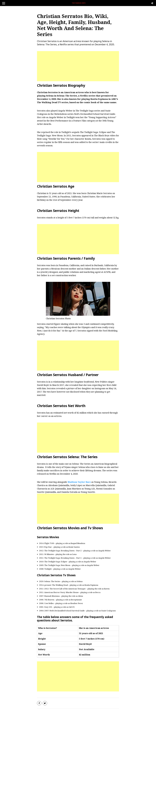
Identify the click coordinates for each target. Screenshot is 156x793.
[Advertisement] (78, 66)
